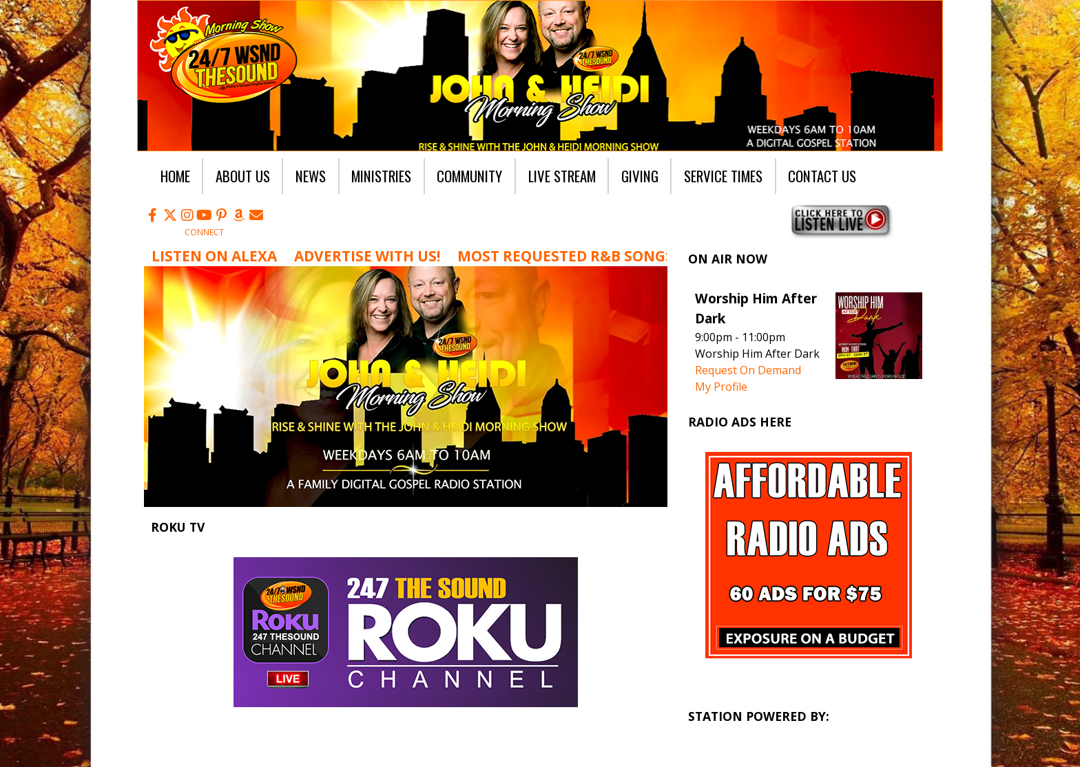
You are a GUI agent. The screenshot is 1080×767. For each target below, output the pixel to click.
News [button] (310, 175)
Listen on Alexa (214, 256)
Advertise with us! (367, 256)
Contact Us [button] (822, 175)
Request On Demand (748, 370)
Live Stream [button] (562, 175)
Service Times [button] (723, 175)
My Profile (721, 386)
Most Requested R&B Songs (565, 256)
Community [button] (469, 175)
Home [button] (175, 175)
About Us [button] (243, 175)
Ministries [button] (381, 175)
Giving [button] (639, 175)
